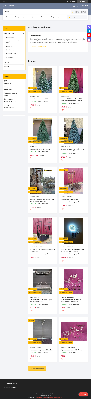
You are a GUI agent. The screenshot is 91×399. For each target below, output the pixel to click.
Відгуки (6, 66)
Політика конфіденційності (56, 397)
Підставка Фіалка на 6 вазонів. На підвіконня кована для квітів (71, 300)
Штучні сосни (9, 57)
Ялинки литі (9, 46)
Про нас (34, 17)
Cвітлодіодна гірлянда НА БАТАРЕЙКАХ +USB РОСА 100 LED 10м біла (73, 250)
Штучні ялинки (10, 50)
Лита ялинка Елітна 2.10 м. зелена (40, 149)
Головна (8, 17)
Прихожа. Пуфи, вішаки (38, 46)
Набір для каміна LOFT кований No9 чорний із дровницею (42, 250)
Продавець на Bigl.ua (45, 395)
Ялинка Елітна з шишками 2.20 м (39, 99)
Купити (31, 108)
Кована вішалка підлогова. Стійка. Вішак (42, 350)
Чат (83, 394)
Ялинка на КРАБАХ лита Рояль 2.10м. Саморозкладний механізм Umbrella (72, 99)
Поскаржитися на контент (41, 397)
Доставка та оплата (10, 387)
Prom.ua (54, 394)
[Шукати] (69, 17)
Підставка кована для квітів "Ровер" (71, 350)
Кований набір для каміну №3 (69, 199)
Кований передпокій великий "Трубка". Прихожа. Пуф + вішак (41, 300)
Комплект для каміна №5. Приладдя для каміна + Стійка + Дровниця (42, 200)
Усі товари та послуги (37, 368)
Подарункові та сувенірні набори (13, 42)
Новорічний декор (11, 53)
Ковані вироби (10, 37)
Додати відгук (84, 5)
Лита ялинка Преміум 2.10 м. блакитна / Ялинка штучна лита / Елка (72, 150)
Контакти (44, 17)
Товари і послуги (20, 17)
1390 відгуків (72, 1)
